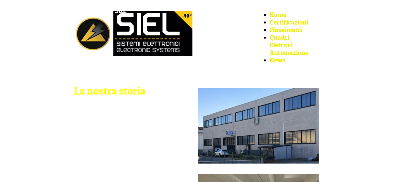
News (277, 60)
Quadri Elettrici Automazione (289, 45)
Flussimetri (286, 30)
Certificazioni (289, 22)
